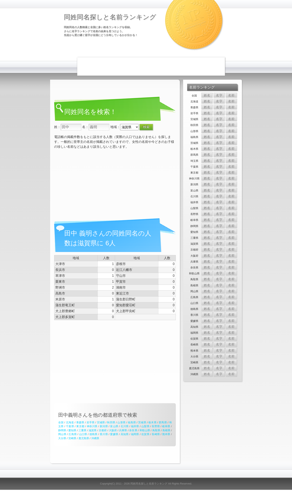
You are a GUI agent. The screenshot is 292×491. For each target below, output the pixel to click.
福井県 (135, 426)
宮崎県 (72, 438)
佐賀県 (145, 434)
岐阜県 (166, 426)
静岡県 (62, 430)
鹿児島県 (83, 438)
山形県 (121, 422)
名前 (231, 95)
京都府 (103, 430)
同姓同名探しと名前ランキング (110, 17)
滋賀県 (93, 430)
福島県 (132, 422)
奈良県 (133, 430)
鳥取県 (156, 430)
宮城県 (101, 422)
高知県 (125, 434)
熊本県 (166, 434)
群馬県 (163, 422)
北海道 (70, 422)
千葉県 (70, 426)
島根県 (166, 430)
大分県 (62, 438)
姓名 (207, 95)
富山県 (114, 426)
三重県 (82, 430)
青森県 (80, 422)
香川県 (104, 434)
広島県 (73, 434)
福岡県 (135, 434)
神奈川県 (92, 426)
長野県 (156, 426)
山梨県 (145, 426)
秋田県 (111, 422)
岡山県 (62, 434)
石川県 (125, 426)
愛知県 (72, 430)
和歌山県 (145, 430)
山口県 (83, 434)
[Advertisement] (151, 66)
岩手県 (91, 422)
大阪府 (113, 430)
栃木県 (152, 422)
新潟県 (104, 426)
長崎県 (156, 434)
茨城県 (142, 422)
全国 (60, 422)
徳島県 (93, 434)
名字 (219, 95)
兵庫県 (123, 430)
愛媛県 (114, 434)
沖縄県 (95, 438)
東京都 (80, 426)
